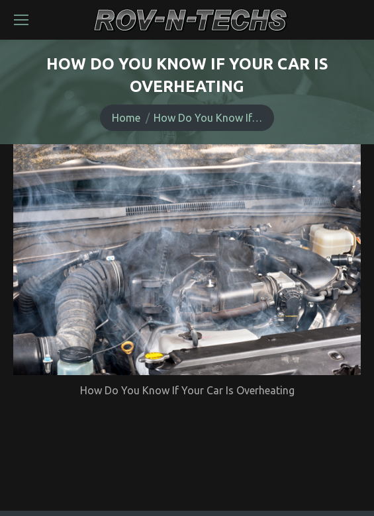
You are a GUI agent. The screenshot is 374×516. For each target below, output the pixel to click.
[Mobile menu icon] (21, 20)
